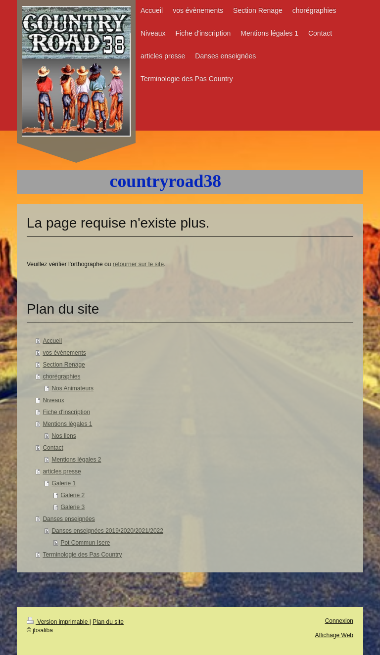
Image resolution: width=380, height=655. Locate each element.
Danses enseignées (69, 518)
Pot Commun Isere (85, 542)
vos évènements (64, 352)
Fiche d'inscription (66, 412)
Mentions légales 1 (67, 424)
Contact (53, 447)
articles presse (62, 471)
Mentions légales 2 (76, 459)
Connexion (339, 620)
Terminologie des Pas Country (82, 554)
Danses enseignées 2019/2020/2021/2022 (107, 530)
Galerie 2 (72, 495)
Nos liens (63, 435)
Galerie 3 (72, 507)
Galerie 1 (63, 483)
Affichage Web (334, 635)
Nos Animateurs (72, 388)
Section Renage (64, 364)
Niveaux (53, 400)
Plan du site (108, 621)
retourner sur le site (138, 264)
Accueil (52, 340)
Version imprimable (58, 621)
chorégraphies (61, 376)
